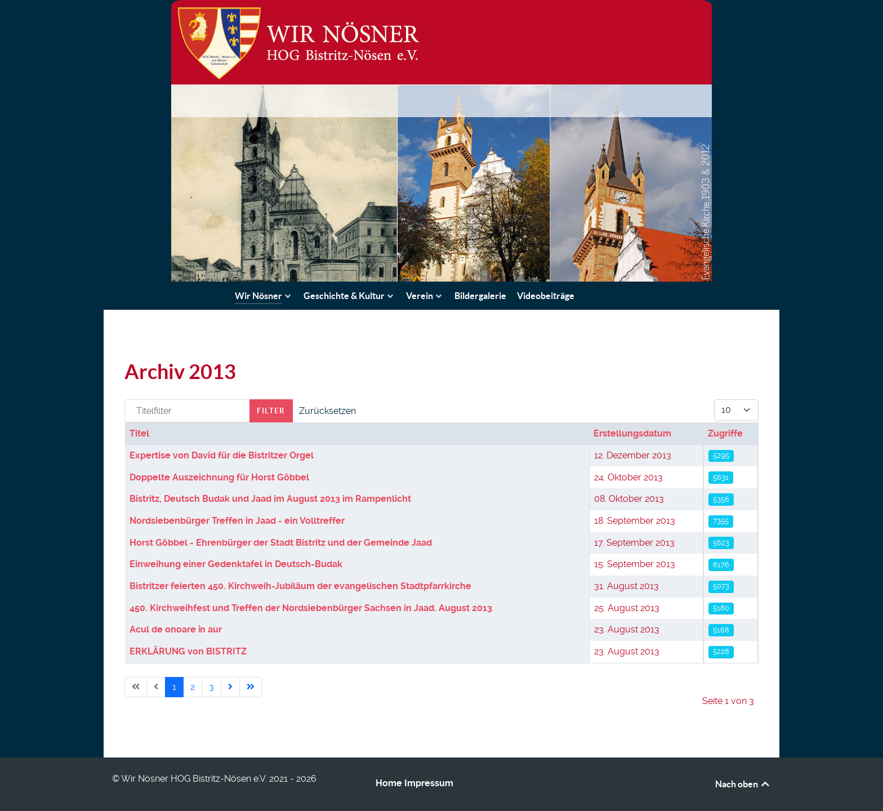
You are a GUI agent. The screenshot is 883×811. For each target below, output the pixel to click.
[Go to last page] (250, 687)
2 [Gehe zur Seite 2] (192, 686)
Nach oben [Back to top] (743, 784)
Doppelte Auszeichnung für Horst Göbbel (219, 477)
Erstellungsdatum (632, 433)
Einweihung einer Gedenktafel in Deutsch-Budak (236, 564)
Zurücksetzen (327, 411)
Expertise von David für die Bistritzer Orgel (222, 455)
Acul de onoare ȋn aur (176, 629)
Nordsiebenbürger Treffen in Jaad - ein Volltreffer (237, 520)
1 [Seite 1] (174, 686)
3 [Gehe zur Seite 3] (211, 686)
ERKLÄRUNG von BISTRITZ (188, 651)
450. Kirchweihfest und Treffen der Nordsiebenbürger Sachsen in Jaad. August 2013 (311, 608)
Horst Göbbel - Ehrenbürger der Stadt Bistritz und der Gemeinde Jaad (281, 542)
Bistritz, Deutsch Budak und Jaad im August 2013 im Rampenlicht (270, 498)
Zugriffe (725, 433)
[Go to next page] (230, 687)
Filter (271, 411)
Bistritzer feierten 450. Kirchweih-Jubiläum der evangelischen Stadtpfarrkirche (300, 586)
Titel (139, 433)
